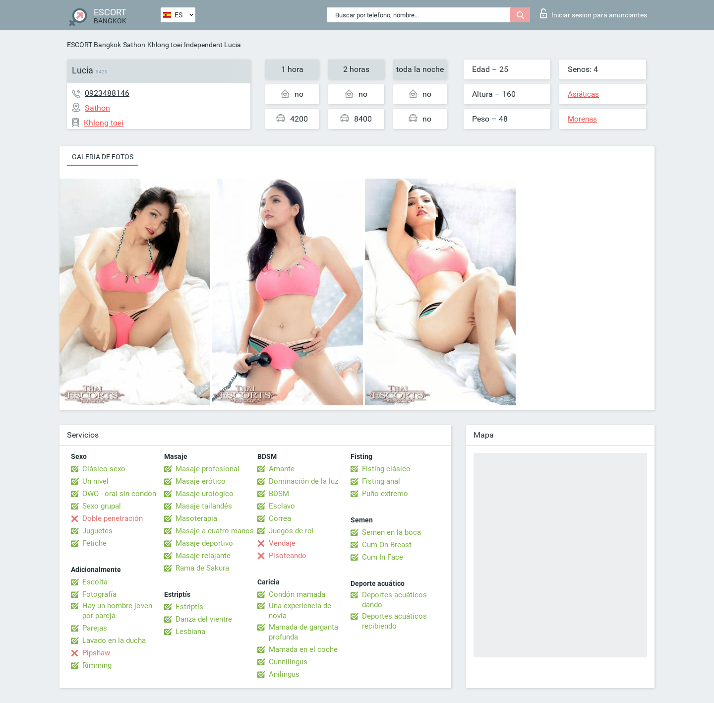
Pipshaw (96, 652)
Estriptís (189, 606)
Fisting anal (381, 481)
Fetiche (94, 543)
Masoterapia (196, 518)
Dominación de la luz (303, 481)
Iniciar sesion (593, 13)
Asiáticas (583, 94)
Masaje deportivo (204, 543)
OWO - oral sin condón (119, 493)
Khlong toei (164, 45)
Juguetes (97, 530)
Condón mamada (297, 594)
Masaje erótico (201, 481)
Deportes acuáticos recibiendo (394, 621)
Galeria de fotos (102, 157)
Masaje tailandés (204, 506)
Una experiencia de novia (300, 610)
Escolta (95, 581)
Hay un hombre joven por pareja (117, 610)
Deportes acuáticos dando (394, 599)
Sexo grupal (101, 506)
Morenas (582, 119)
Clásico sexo (103, 468)
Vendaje (282, 543)
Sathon (134, 45)
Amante (282, 468)
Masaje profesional (207, 468)
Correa (280, 518)
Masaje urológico (205, 493)
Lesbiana (190, 631)
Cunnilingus (288, 661)
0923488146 (107, 93)
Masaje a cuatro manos (215, 530)
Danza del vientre (204, 619)
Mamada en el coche (303, 649)
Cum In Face (382, 557)
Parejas (94, 628)
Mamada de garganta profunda (303, 632)
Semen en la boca (391, 532)
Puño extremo (385, 493)
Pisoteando (287, 555)
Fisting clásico (386, 468)
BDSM (279, 493)
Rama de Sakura (202, 568)
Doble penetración (112, 518)
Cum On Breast (387, 544)
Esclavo (282, 506)
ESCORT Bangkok (94, 45)
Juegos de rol (291, 530)
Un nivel (95, 481)
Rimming (97, 665)
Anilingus (284, 674)
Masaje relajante (203, 555)
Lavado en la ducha (114, 640)
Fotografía (99, 594)
